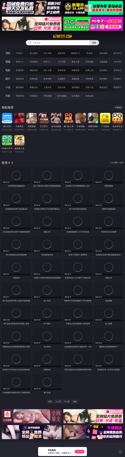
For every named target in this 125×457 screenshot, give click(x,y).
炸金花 (89, 53)
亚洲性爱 (20, 70)
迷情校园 (75, 87)
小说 (7, 87)
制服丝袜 (75, 70)
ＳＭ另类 (117, 61)
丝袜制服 (89, 61)
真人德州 (34, 53)
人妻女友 (48, 87)
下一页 (66, 401)
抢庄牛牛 (117, 53)
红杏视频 (75, 95)
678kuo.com (62, 36)
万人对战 (48, 53)
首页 (50, 401)
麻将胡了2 (75, 53)
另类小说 (89, 87)
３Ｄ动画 (62, 61)
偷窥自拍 (20, 78)
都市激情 (20, 87)
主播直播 (103, 61)
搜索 (94, 42)
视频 (7, 61)
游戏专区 (62, 53)
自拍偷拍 (34, 61)
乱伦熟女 (103, 70)
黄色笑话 (103, 87)
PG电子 (19, 53)
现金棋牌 (103, 53)
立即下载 (79, 451)
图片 (7, 78)
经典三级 (89, 70)
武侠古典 (62, 87)
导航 (7, 95)
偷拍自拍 (34, 70)
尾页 (75, 401)
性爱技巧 (117, 87)
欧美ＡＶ (48, 61)
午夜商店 (34, 95)
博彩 (7, 53)
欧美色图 (48, 78)
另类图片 (117, 78)
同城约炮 (20, 95)
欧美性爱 (62, 70)
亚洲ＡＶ (20, 61)
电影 (7, 70)
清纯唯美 (89, 78)
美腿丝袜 (75, 78)
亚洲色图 (34, 78)
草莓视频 (48, 95)
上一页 (58, 401)
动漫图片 (62, 78)
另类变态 (117, 70)
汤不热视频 (62, 95)
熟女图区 (103, 78)
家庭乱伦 (34, 87)
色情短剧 (89, 95)
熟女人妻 (75, 61)
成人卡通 (48, 70)
